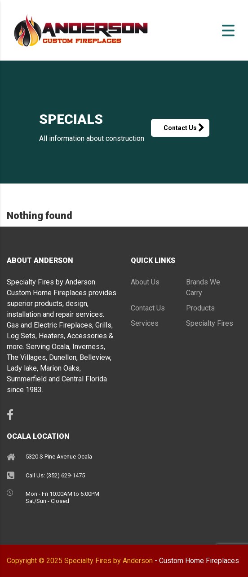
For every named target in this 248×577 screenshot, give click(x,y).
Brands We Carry (203, 287)
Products (200, 308)
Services (145, 323)
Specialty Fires (209, 323)
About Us (145, 282)
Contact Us (186, 128)
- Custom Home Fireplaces (197, 560)
